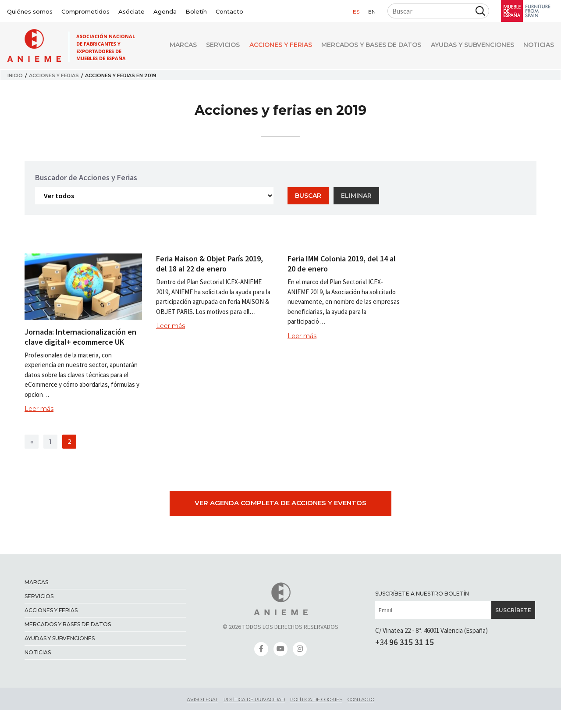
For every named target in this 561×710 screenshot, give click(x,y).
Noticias (538, 46)
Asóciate (131, 11)
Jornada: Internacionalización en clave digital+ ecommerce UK (80, 337)
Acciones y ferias (272, 46)
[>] (32, 442)
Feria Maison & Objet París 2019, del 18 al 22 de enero (209, 263)
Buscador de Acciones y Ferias (86, 177)
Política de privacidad (254, 699)
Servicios (211, 46)
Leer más (39, 409)
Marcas (168, 46)
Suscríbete (513, 610)
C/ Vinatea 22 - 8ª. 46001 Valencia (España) (431, 630)
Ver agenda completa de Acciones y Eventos (280, 503)
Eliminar (356, 196)
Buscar (308, 196)
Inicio (15, 75)
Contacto (229, 11)
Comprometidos (85, 11)
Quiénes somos (30, 11)
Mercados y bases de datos (365, 46)
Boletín (196, 11)
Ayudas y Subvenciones (469, 46)
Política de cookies (316, 699)
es (356, 11)
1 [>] (50, 442)
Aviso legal (202, 699)
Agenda (165, 11)
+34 (404, 642)
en (372, 11)
